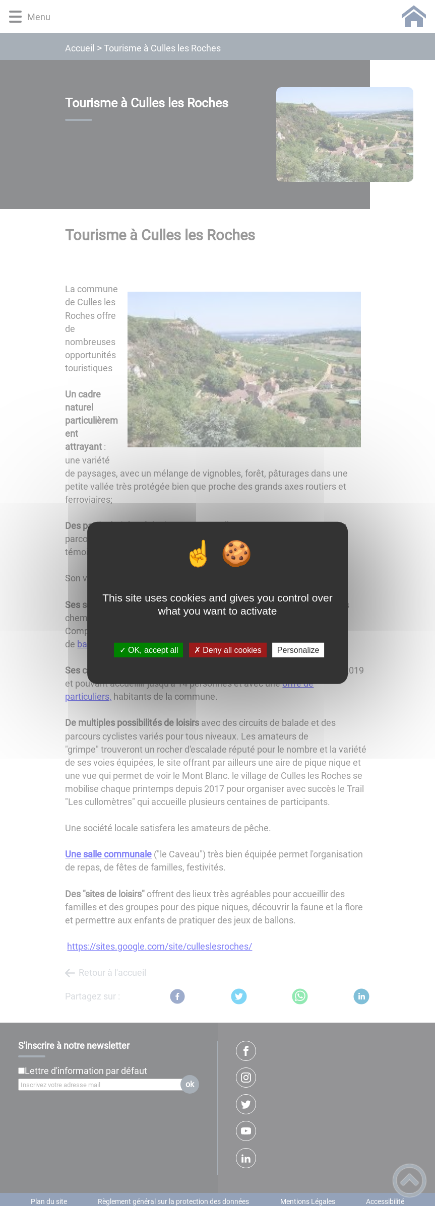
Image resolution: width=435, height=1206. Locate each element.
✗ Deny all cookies (228, 650)
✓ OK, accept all (148, 650)
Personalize (298, 650)
